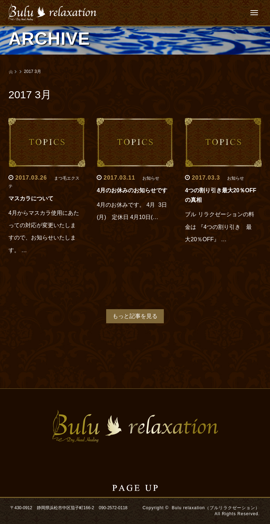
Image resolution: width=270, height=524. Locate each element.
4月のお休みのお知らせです (132, 190)
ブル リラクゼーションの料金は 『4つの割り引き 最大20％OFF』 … (219, 226)
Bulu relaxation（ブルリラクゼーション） (216, 507)
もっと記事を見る (135, 316)
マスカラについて (30, 198)
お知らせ (150, 178)
